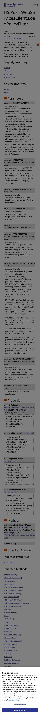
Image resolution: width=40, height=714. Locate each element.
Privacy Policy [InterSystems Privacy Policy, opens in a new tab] (14, 703)
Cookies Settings (20, 707)
